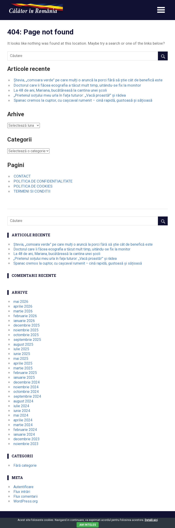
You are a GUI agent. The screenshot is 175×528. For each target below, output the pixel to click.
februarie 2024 (25, 430)
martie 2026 (23, 311)
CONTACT (22, 176)
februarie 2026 (25, 316)
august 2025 (23, 344)
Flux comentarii (25, 496)
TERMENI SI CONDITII (32, 191)
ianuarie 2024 (24, 434)
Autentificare (23, 487)
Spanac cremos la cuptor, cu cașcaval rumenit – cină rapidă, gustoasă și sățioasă (83, 100)
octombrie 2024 (26, 391)
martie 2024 (23, 425)
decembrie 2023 (26, 439)
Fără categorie (25, 465)
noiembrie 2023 (26, 444)
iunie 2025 (21, 354)
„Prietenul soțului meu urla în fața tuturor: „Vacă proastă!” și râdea (70, 95)
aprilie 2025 (22, 363)
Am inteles (87, 524)
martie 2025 (23, 368)
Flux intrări (21, 491)
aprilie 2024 (22, 420)
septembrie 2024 (27, 396)
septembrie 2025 (27, 339)
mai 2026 (20, 301)
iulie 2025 (21, 349)
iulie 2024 (21, 406)
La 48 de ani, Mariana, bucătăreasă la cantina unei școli (60, 90)
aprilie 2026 (22, 306)
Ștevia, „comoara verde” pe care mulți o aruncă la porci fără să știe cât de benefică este (88, 80)
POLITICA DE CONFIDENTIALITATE (43, 181)
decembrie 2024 (26, 382)
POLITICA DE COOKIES (33, 186)
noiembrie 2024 (26, 387)
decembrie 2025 (26, 325)
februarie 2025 (25, 373)
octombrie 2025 (26, 335)
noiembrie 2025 (26, 330)
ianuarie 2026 (24, 321)
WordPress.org (25, 501)
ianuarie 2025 (24, 377)
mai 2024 (20, 415)
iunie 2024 (21, 411)
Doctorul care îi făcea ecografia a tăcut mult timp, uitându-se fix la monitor (77, 85)
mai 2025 (20, 358)
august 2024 (23, 401)
